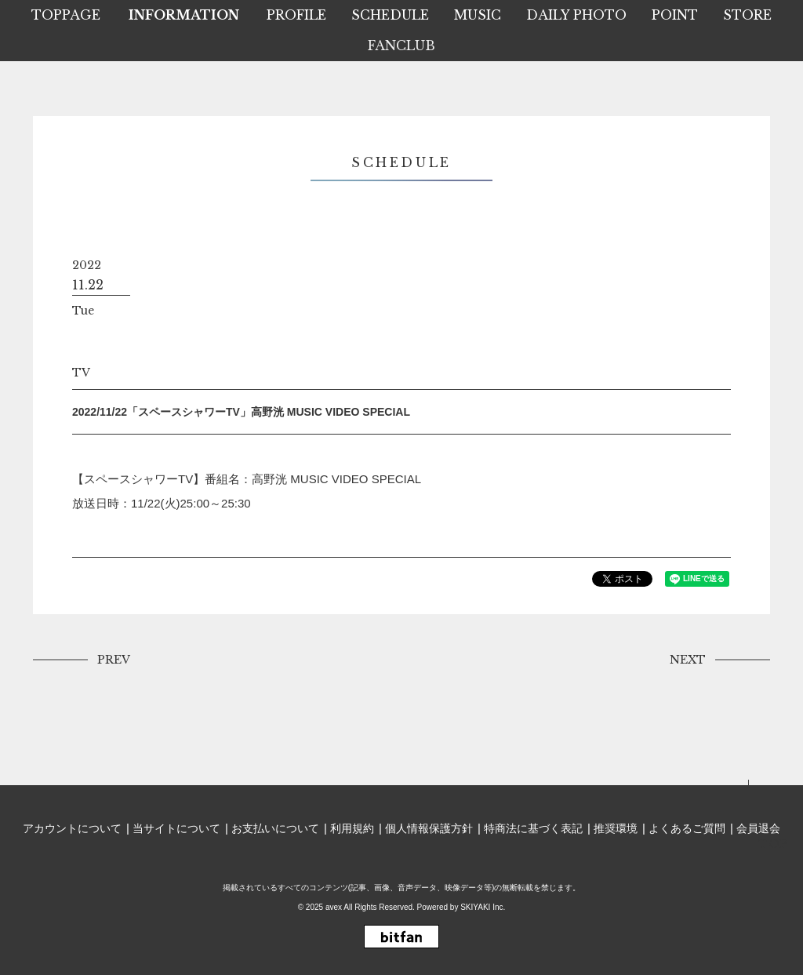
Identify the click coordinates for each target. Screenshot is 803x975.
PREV (113, 660)
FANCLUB (401, 45)
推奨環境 (616, 828)
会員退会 (758, 828)
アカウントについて (72, 828)
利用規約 (352, 828)
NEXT (688, 660)
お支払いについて (275, 828)
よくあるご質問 (687, 828)
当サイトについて (176, 828)
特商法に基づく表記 (533, 828)
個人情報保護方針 (429, 828)
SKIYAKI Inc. (482, 907)
